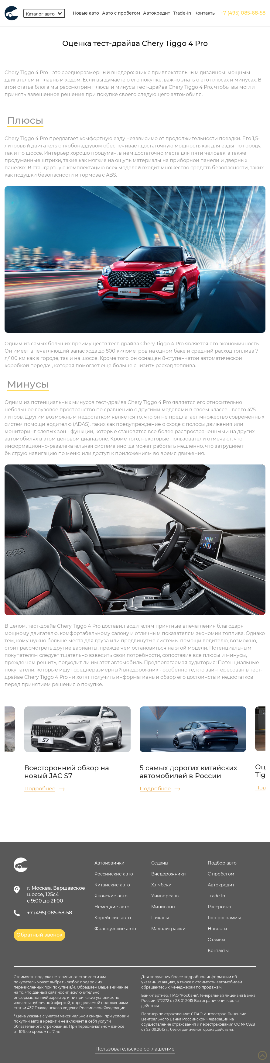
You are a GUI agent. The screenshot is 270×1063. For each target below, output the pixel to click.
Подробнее (39, 789)
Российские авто (113, 874)
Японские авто (111, 896)
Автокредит (156, 13)
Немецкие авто (111, 906)
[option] (77, 749)
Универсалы (165, 896)
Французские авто (115, 928)
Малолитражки (168, 928)
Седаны (159, 863)
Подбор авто (222, 863)
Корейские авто (112, 917)
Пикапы (160, 917)
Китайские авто (112, 885)
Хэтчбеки (161, 885)
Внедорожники (168, 874)
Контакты (205, 13)
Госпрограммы (224, 917)
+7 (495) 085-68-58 (242, 13)
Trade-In (182, 13)
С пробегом (221, 874)
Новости (217, 928)
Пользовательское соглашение (135, 1049)
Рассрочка (219, 906)
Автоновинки (109, 863)
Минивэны (163, 906)
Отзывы (216, 939)
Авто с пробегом (121, 13)
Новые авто (86, 13)
